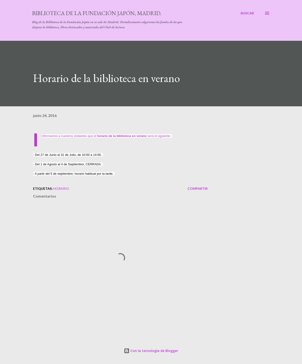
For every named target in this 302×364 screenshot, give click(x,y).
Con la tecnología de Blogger (151, 350)
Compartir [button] (198, 188)
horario (61, 188)
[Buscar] (247, 13)
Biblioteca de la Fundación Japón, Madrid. (96, 13)
